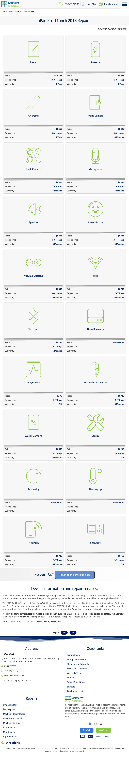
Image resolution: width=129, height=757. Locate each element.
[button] (124, 4)
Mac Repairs (9, 731)
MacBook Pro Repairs (13, 718)
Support (71, 686)
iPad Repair (13, 11)
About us (71, 677)
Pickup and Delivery (76, 659)
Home (5, 11)
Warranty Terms (74, 673)
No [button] (73, 632)
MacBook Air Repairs (13, 722)
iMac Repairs (9, 727)
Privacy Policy (73, 654)
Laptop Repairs (10, 736)
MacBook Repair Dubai (14, 713)
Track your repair (75, 691)
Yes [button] (64, 632)
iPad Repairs (9, 709)
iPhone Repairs (10, 704)
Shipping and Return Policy (80, 663)
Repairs (31, 698)
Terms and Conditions (77, 668)
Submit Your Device (76, 682)
